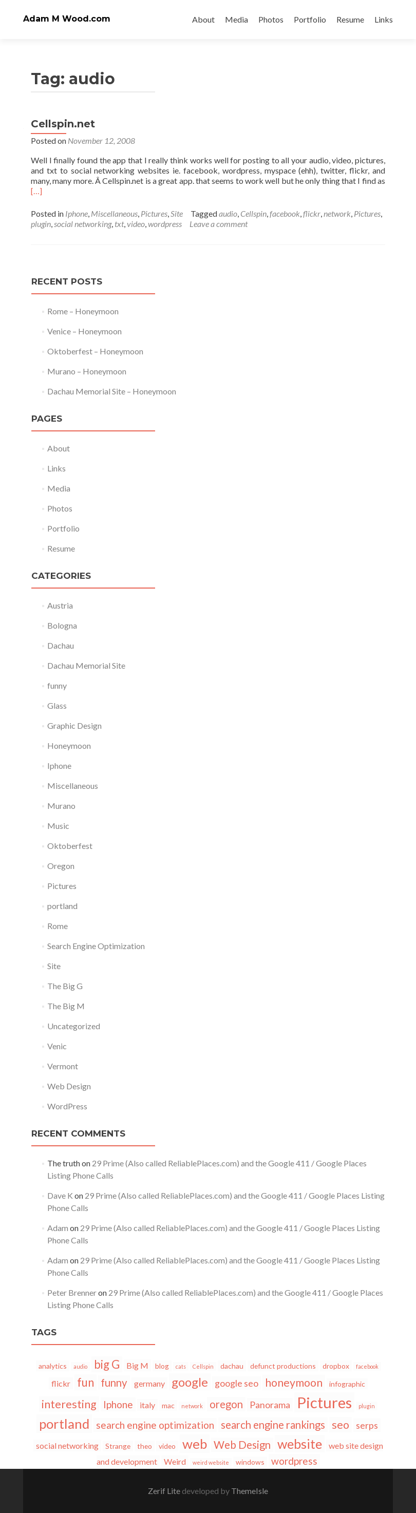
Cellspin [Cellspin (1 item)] (203, 1366)
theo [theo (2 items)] (144, 1446)
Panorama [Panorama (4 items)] (270, 1404)
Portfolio (310, 19)
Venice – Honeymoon (84, 331)
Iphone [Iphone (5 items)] (118, 1404)
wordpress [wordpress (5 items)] (294, 1461)
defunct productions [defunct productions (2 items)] (283, 1365)
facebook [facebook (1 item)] (367, 1366)
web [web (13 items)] (194, 1443)
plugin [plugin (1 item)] (366, 1406)
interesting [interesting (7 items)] (69, 1404)
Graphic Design (74, 725)
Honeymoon (69, 745)
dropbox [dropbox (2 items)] (336, 1365)
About (203, 19)
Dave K (60, 1195)
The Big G (65, 986)
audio (228, 213)
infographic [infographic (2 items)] (347, 1383)
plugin (41, 224)
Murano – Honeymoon (86, 371)
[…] (36, 191)
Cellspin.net (63, 124)
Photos (270, 19)
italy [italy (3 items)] (147, 1405)
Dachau (60, 645)
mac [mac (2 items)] (168, 1405)
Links (383, 19)
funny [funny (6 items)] (114, 1382)
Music (58, 825)
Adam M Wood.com (66, 19)
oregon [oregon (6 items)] (226, 1404)
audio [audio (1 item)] (80, 1366)
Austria (60, 605)
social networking (82, 224)
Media (236, 19)
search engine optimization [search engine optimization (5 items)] (155, 1425)
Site (177, 213)
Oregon (60, 866)
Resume (350, 19)
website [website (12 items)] (299, 1443)
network (337, 213)
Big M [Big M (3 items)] (137, 1365)
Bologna (62, 625)
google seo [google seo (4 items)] (236, 1383)
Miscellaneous (114, 213)
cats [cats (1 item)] (181, 1366)
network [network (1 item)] (192, 1406)
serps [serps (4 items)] (367, 1425)
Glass (57, 705)
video (136, 224)
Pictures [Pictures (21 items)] (324, 1402)
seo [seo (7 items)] (340, 1424)
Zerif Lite (165, 1491)
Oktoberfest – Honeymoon (95, 351)
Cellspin (253, 213)
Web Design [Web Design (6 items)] (242, 1445)
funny (57, 685)
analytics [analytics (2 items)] (53, 1365)
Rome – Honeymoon (83, 311)
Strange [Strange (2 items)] (117, 1446)
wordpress (165, 224)
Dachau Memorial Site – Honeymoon (111, 391)
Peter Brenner (72, 1292)
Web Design (69, 1086)
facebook (285, 213)
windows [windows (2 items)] (250, 1462)
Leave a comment (219, 224)
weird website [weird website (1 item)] (211, 1462)
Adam (57, 1228)
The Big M (66, 1006)
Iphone (76, 213)
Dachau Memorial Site (86, 665)
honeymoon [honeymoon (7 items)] (294, 1382)
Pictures (154, 213)
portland (62, 906)
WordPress (67, 1106)
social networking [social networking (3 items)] (67, 1445)
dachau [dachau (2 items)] (231, 1365)
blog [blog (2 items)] (162, 1365)
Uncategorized (73, 1026)
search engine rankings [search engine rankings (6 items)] (273, 1425)
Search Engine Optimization (96, 946)
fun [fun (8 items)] (85, 1382)
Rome (57, 926)
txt (119, 224)
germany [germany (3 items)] (149, 1383)
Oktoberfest (69, 845)
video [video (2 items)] (167, 1446)
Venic (57, 1046)
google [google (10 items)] (190, 1381)
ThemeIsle (249, 1491)
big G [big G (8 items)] (107, 1364)
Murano (61, 805)
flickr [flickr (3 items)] (60, 1383)
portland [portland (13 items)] (64, 1423)
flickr (311, 213)
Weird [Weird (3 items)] (175, 1461)
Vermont (62, 1066)
